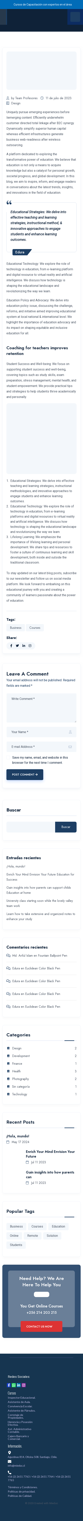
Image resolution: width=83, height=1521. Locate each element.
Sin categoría (21, 1087)
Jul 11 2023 (36, 1162)
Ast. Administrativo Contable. (19, 1430)
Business (15, 627)
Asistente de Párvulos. (21, 1410)
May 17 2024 (17, 1142)
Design (13, 103)
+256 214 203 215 (41, 1312)
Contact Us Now (41, 1326)
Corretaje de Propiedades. (16, 1416)
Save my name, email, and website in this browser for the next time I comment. (40, 760)
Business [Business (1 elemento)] (16, 1226)
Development (21, 1056)
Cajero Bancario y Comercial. (18, 1437)
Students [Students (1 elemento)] (16, 1245)
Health (16, 1071)
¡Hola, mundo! (15, 866)
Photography (20, 1079)
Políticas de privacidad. (21, 1491)
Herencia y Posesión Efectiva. (20, 1423)
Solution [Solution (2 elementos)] (52, 1236)
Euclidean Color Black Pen (42, 968)
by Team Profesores (22, 98)
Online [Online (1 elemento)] (14, 1236)
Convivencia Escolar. (20, 1406)
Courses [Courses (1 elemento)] (37, 1226)
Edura (16, 968)
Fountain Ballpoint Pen (52, 955)
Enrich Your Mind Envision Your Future (50, 1154)
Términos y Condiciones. (23, 1487)
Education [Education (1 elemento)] (58, 1226)
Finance (17, 1064)
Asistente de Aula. (19, 1402)
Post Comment (25, 775)
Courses (34, 627)
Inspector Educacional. (21, 1397)
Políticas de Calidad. (20, 1495)
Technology (19, 1094)
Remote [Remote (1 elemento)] (32, 1236)
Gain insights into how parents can (50, 1175)
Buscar (13, 810)
